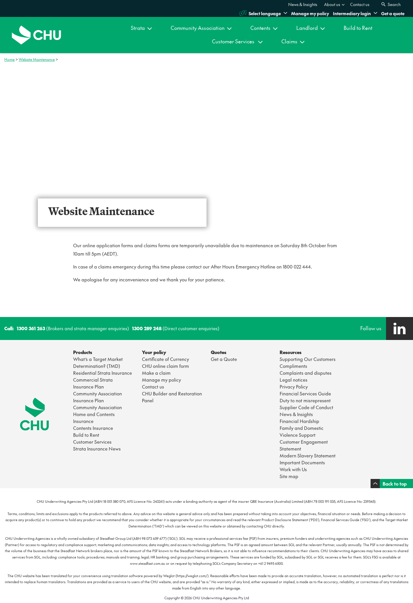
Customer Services (237, 41)
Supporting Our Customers (308, 359)
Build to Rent (358, 27)
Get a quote (392, 13)
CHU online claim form (165, 366)
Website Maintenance (37, 59)
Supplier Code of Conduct (306, 407)
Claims (292, 41)
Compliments (293, 366)
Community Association (201, 27)
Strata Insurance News (97, 448)
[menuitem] (303, 4)
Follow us (370, 328)
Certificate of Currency (165, 359)
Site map (289, 476)
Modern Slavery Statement (308, 455)
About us (334, 4)
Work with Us (293, 469)
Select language (263, 13)
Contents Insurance (93, 428)
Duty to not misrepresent (305, 400)
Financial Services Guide (305, 393)
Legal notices (293, 379)
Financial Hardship (299, 421)
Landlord (310, 27)
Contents (263, 27)
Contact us (359, 4)
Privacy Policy (294, 386)
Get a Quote (224, 359)
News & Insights (302, 4)
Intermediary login (355, 13)
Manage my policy (310, 13)
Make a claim (156, 373)
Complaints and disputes (306, 373)
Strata (141, 27)
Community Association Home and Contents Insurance (97, 414)
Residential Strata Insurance (102, 373)
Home (9, 59)
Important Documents (302, 462)
